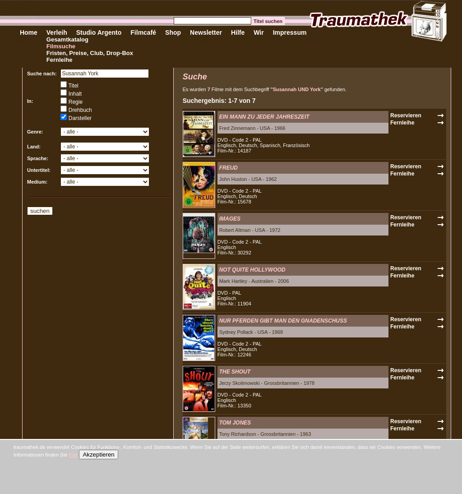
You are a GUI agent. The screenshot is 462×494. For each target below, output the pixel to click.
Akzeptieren (98, 454)
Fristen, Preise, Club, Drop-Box (89, 53)
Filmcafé (143, 32)
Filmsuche (60, 46)
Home (28, 32)
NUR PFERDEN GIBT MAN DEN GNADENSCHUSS (283, 321)
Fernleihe (59, 59)
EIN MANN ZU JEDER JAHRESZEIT (264, 117)
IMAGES (229, 219)
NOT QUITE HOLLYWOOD (252, 270)
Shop (173, 32)
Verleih (56, 32)
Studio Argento (99, 32)
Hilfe (238, 32)
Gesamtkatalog (67, 39)
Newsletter (206, 32)
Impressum (290, 32)
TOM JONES (235, 423)
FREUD (228, 168)
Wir (258, 32)
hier (73, 455)
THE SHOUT (234, 372)
